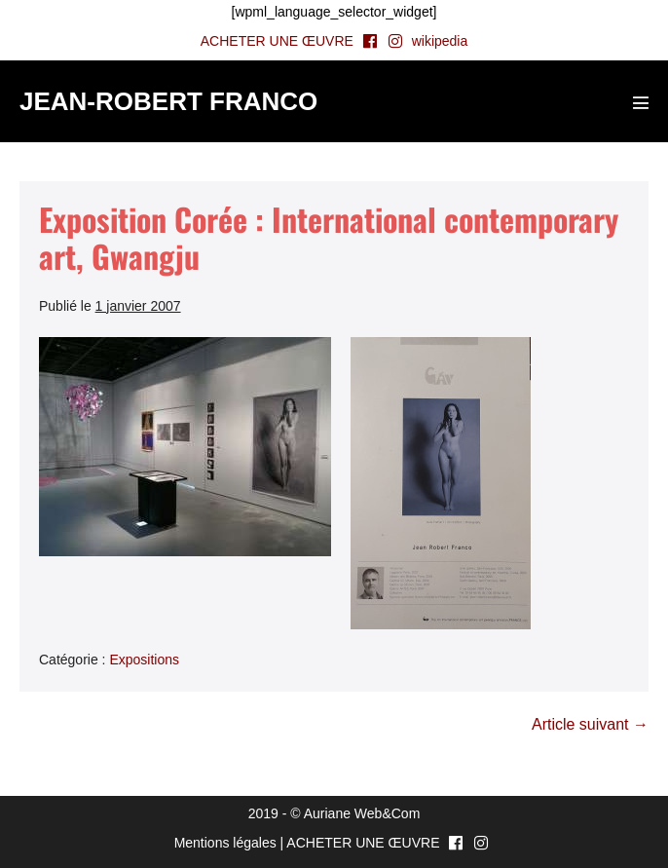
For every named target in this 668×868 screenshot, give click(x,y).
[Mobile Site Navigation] (641, 102)
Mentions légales (225, 842)
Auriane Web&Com (362, 813)
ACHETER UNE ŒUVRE (277, 41)
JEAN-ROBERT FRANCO (168, 101)
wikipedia (440, 41)
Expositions (144, 659)
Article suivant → (590, 724)
